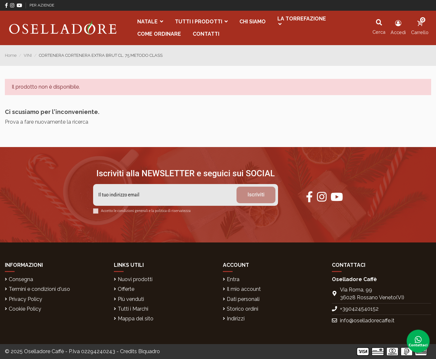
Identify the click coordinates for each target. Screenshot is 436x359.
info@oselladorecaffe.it (367, 320)
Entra (233, 279)
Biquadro (149, 351)
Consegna (21, 279)
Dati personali (243, 299)
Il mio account (244, 289)
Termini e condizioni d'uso (39, 289)
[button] (150, 22)
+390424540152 (359, 309)
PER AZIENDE (42, 5)
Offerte (126, 289)
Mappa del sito (135, 319)
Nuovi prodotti (135, 279)
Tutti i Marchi (133, 309)
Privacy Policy (25, 299)
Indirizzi (236, 319)
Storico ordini (242, 309)
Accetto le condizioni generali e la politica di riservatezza (146, 211)
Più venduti (131, 299)
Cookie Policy (25, 309)
